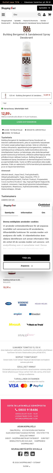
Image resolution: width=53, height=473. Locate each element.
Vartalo (43, 21)
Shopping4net (6, 21)
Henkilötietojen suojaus (21, 441)
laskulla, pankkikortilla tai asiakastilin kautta (26, 382)
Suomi (26, 466)
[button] (49, 14)
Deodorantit (5, 23)
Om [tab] (43, 212)
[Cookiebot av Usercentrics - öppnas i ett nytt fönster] (38, 205)
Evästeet (45, 438)
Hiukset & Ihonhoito (30, 21)
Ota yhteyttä (43, 433)
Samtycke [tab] (9, 212)
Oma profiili (15, 430)
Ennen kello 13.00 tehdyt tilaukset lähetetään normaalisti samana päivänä (26, 359)
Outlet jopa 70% (11, 2)
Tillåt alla (26, 257)
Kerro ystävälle (11, 133)
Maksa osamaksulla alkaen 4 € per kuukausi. (19, 117)
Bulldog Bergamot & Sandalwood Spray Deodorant (31, 23)
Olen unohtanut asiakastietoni (20, 433)
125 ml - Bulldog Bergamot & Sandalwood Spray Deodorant (27, 95)
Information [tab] (26, 212)
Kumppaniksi (40, 441)
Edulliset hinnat (27, 436)
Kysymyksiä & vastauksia (33, 430)
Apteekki (17, 21)
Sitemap (36, 463)
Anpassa (27, 266)
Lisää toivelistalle (12, 130)
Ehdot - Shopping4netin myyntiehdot (22, 438)
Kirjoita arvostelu (35, 130)
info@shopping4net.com (26, 419)
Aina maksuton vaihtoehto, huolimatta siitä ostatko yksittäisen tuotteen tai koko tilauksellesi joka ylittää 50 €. (26, 350)
